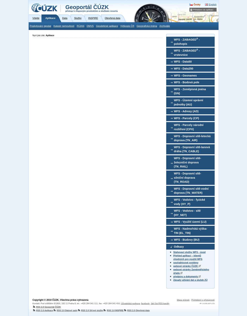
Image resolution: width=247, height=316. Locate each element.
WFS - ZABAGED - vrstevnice (187, 52)
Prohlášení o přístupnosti (202, 300)
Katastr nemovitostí (63, 26)
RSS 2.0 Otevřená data (137, 310)
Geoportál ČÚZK (91, 8)
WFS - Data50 (183, 61)
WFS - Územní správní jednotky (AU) (188, 102)
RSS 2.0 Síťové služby (90, 310)
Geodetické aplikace (107, 26)
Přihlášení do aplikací (203, 9)
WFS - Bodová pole (186, 82)
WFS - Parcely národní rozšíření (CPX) (189, 127)
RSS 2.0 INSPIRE (113, 310)
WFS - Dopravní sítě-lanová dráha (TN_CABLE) (192, 149)
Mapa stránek (183, 300)
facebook (145, 303)
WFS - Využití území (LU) (190, 221)
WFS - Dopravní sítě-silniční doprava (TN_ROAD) (187, 177)
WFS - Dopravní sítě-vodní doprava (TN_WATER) (191, 191)
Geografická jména (147, 26)
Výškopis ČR (127, 26)
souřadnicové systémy (185, 262)
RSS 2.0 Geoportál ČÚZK (47, 307)
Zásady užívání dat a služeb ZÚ (190, 280)
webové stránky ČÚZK (187, 266)
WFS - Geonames (185, 75)
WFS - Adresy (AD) (186, 111)
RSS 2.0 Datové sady (65, 310)
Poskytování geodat (40, 26)
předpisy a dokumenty (187, 276)
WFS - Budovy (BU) (187, 239)
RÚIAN (80, 26)
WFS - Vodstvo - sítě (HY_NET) (187, 213)
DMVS (90, 26)
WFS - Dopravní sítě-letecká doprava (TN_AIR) (192, 138)
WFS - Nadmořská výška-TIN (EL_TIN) (190, 230)
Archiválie (164, 26)
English (212, 4)
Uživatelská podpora (130, 303)
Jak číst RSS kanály (160, 303)
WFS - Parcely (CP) (186, 118)
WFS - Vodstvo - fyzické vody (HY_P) (189, 202)
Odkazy (179, 246)
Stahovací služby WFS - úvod (189, 252)
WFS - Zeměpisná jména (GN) (190, 91)
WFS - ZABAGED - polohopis (187, 41)
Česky (197, 4)
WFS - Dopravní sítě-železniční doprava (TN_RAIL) (187, 162)
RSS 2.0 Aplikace (43, 310)
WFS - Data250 (183, 68)
